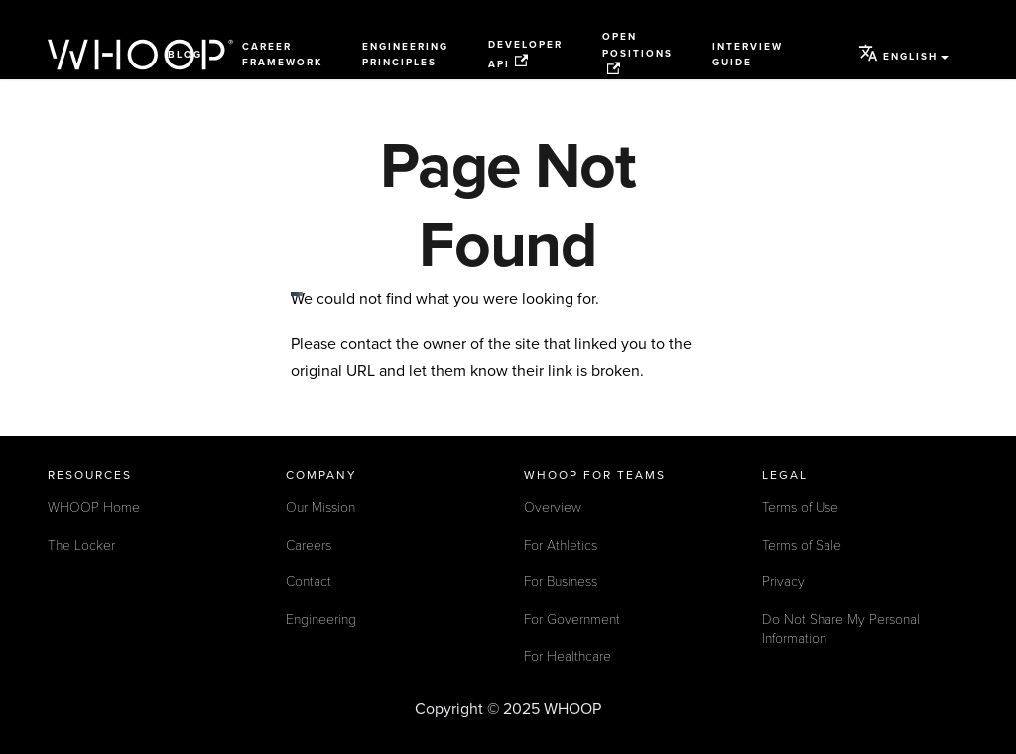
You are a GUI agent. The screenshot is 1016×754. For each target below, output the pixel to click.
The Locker (81, 545)
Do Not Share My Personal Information (841, 629)
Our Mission (320, 507)
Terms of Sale (801, 545)
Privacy (783, 581)
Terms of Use (800, 507)
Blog (185, 55)
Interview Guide (747, 55)
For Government (572, 619)
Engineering (321, 619)
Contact (308, 581)
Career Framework (282, 55)
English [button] (898, 53)
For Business (560, 581)
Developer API (525, 54)
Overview (552, 507)
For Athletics (560, 545)
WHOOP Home (94, 507)
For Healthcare (567, 656)
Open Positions (637, 53)
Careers (308, 545)
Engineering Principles (405, 55)
